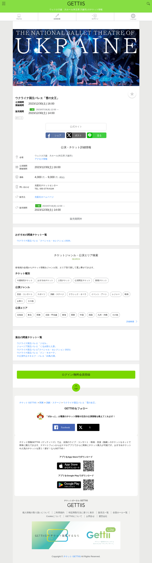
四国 (91, 315)
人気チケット (64, 280)
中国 (82, 315)
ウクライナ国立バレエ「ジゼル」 (33, 343)
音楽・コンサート (25, 294)
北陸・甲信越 (51, 315)
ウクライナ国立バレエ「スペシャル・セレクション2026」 (44, 240)
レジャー (116, 294)
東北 (30, 315)
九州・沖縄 (102, 315)
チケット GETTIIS (72, 556)
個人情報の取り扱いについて (36, 512)
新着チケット (101, 280)
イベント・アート (99, 294)
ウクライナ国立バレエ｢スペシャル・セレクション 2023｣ (44, 349)
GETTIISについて (73, 516)
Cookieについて (53, 516)
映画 (126, 294)
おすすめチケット (45, 280)
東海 (64, 315)
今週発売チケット (25, 280)
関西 (73, 315)
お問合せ (90, 516)
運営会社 (103, 516)
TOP (76, 389)
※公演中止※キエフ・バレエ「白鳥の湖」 (37, 356)
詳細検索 (130, 321)
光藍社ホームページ (44, 197)
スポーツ (41, 294)
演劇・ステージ (57, 294)
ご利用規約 (59, 512)
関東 (39, 315)
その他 (31, 301)
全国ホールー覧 (120, 512)
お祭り (20, 301)
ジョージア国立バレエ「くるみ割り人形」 (37, 346)
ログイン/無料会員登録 (76, 374)
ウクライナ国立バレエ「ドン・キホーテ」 (37, 352)
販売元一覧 (103, 512)
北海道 (20, 315)
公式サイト (76, 126)
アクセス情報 (41, 159)
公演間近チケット (82, 280)
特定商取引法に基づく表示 (81, 512)
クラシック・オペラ (77, 294)
